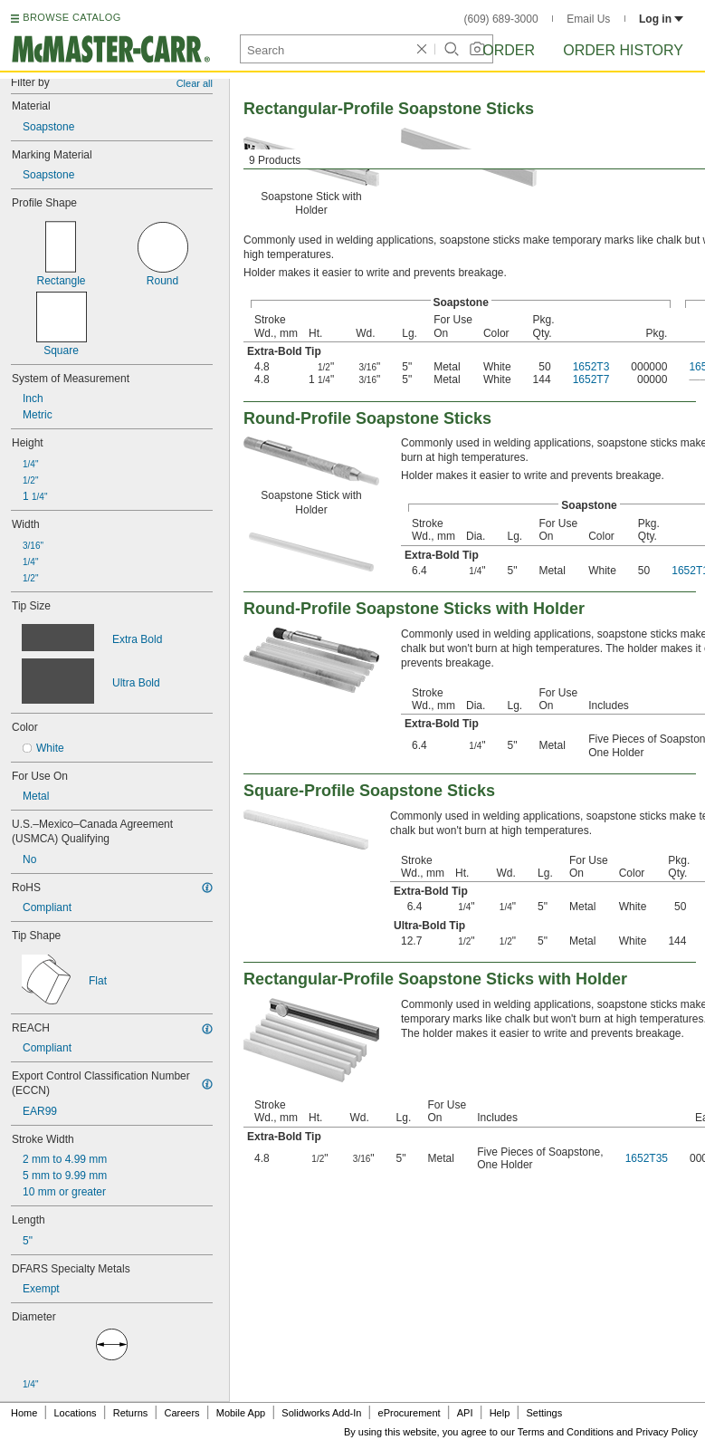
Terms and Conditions (566, 1431)
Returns (130, 1412)
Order (508, 50)
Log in (661, 19)
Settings (544, 1412)
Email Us (588, 19)
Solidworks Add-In (321, 1412)
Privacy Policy (667, 1431)
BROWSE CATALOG (71, 17)
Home (24, 1412)
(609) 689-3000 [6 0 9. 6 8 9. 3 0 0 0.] (501, 19)
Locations (75, 1412)
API (465, 1412)
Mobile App (240, 1412)
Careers (181, 1412)
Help (500, 1412)
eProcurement (409, 1412)
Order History (623, 50)
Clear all (194, 83)
